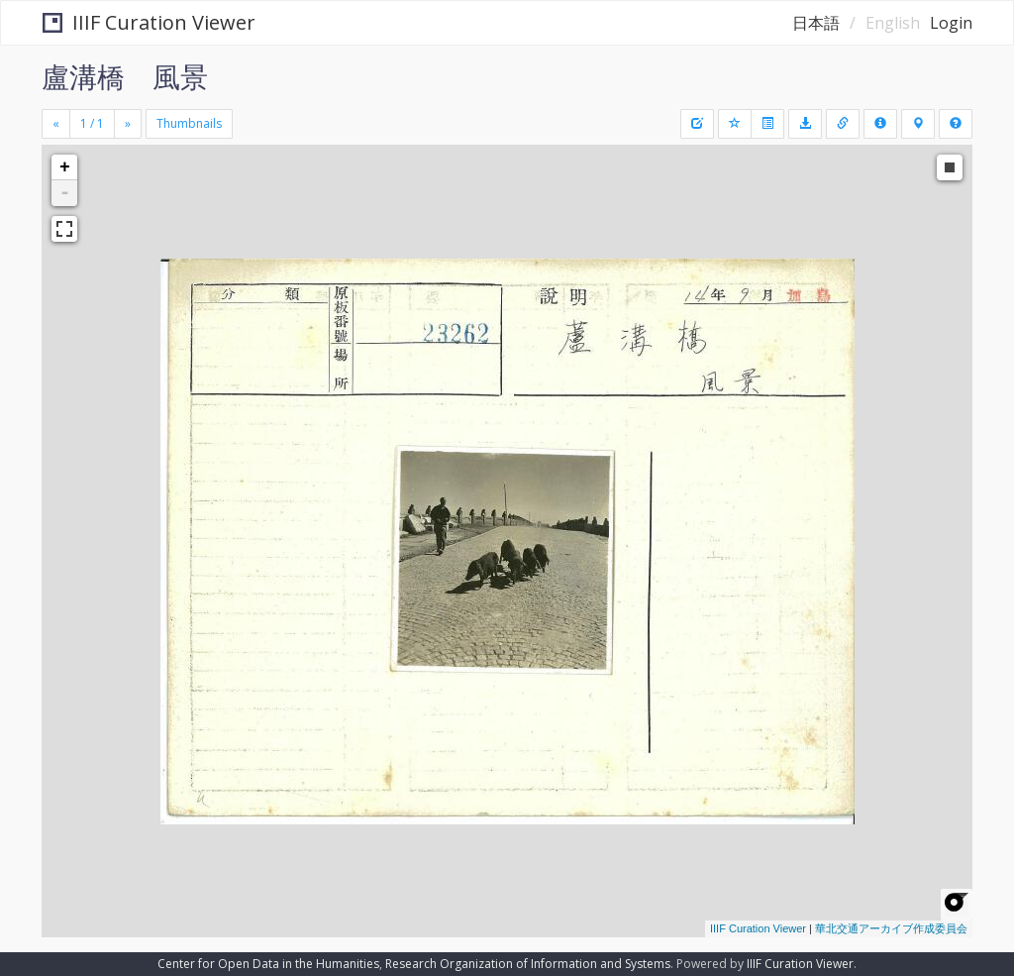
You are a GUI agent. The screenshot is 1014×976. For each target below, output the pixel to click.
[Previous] (56, 124)
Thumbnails (189, 123)
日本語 (816, 23)
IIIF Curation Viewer (149, 22)
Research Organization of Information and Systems (527, 963)
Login (951, 23)
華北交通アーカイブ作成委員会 (891, 928)
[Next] (128, 124)
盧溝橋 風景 (125, 76)
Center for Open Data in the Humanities (268, 963)
